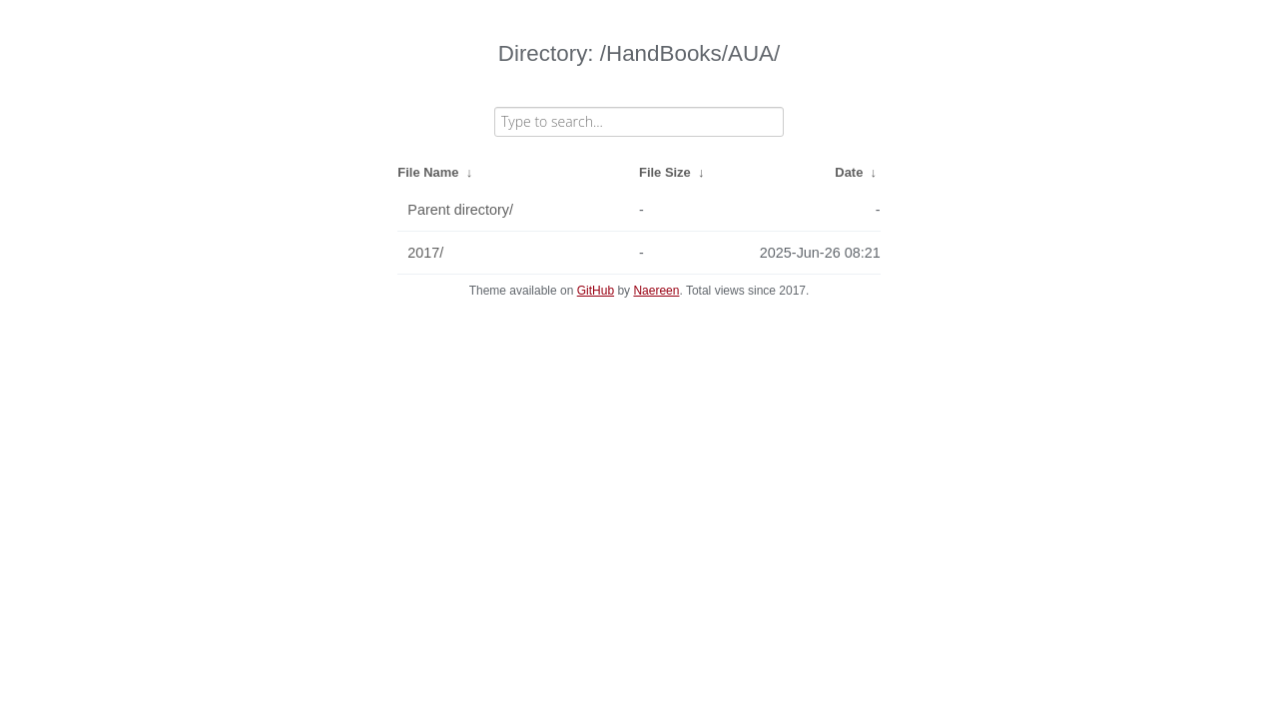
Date (849, 172)
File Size (665, 172)
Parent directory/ (460, 210)
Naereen (656, 291)
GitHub (595, 291)
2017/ (425, 253)
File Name (427, 172)
